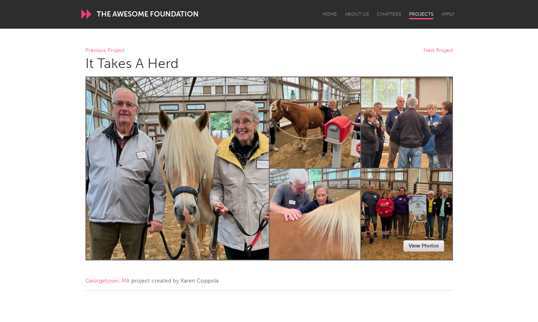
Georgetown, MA (107, 280)
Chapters (389, 14)
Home (329, 14)
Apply (448, 14)
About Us (357, 14)
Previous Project (105, 50)
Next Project (438, 50)
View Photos (424, 246)
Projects (421, 14)
